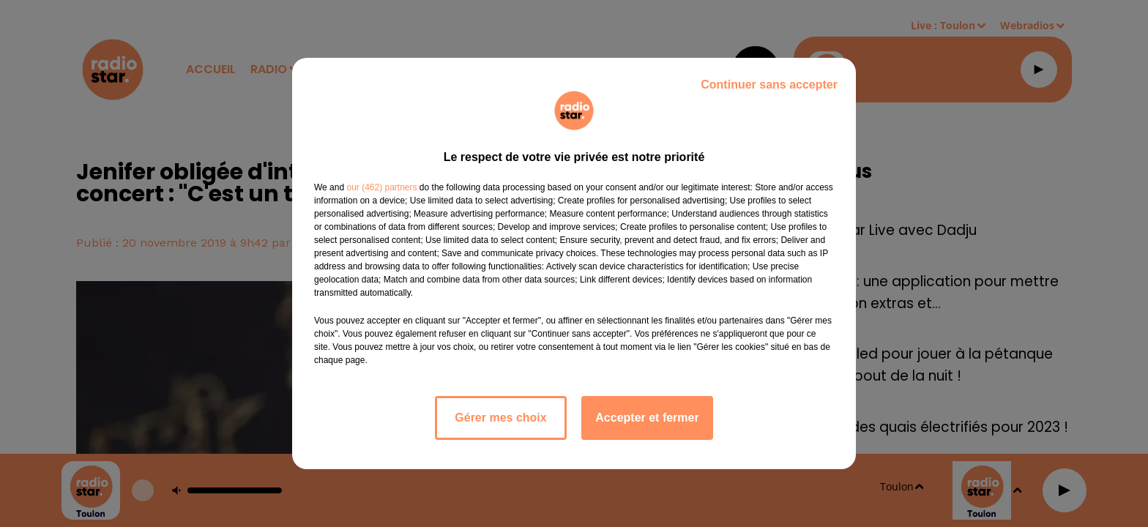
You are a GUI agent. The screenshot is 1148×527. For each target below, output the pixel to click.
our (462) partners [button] (381, 187)
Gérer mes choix (500, 417)
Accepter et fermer (646, 417)
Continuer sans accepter (769, 84)
